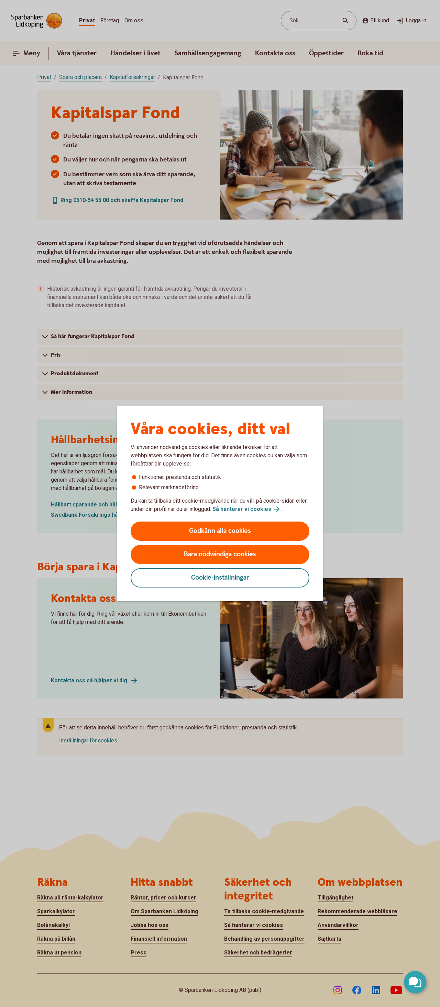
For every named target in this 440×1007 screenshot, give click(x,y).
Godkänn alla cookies (220, 531)
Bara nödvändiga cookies (220, 554)
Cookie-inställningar (220, 577)
